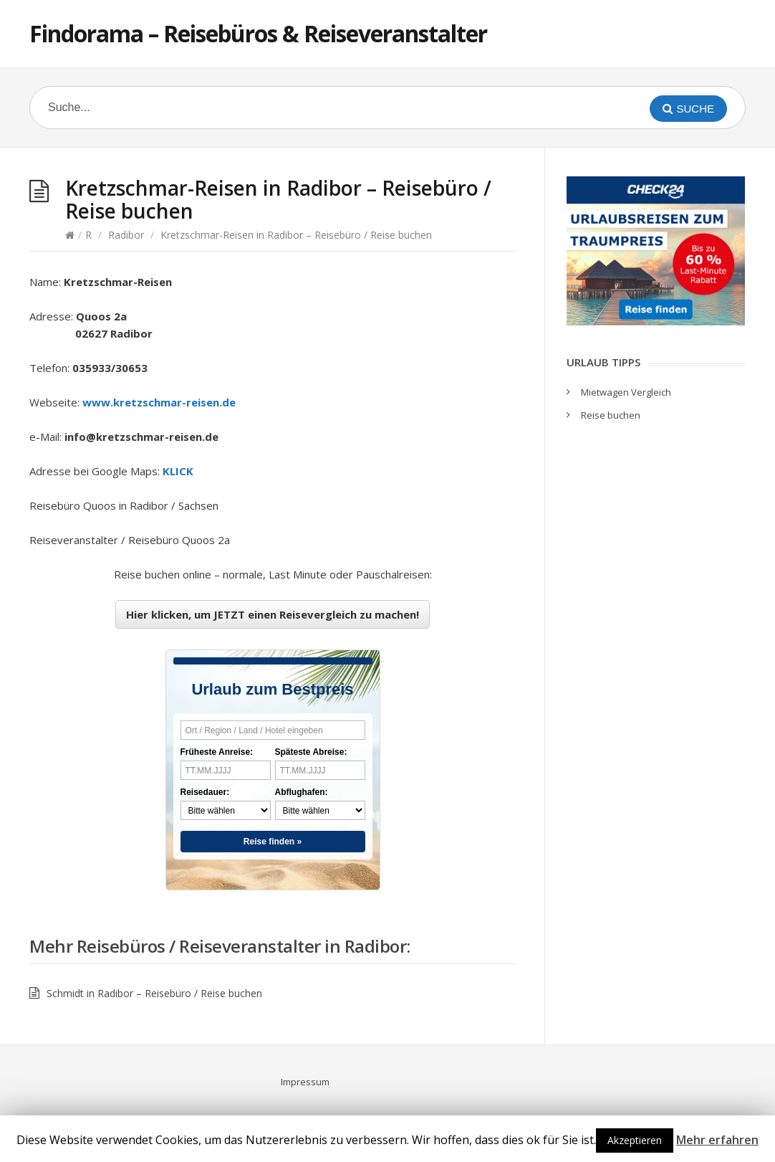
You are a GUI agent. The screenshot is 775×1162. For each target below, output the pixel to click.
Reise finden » (273, 842)
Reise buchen (610, 415)
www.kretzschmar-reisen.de (159, 402)
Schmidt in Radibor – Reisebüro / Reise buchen (154, 993)
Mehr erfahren (717, 1140)
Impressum (305, 1081)
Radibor (126, 235)
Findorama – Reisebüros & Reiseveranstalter (258, 33)
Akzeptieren (634, 1140)
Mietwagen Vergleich (626, 392)
